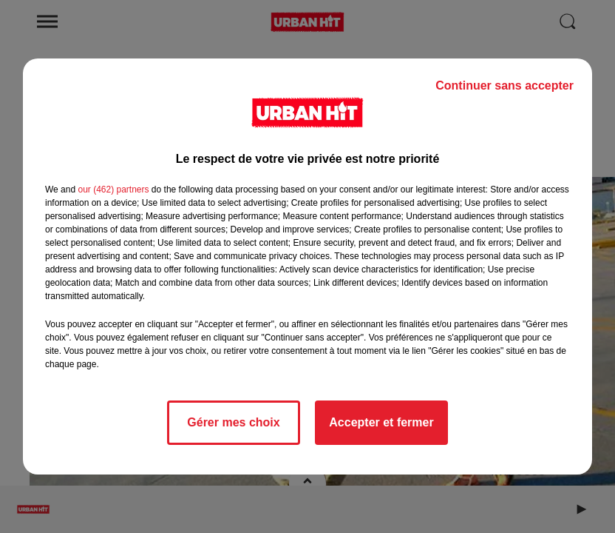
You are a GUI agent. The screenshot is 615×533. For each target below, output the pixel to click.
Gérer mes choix (233, 422)
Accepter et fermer (381, 422)
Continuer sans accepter (504, 85)
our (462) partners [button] (113, 189)
